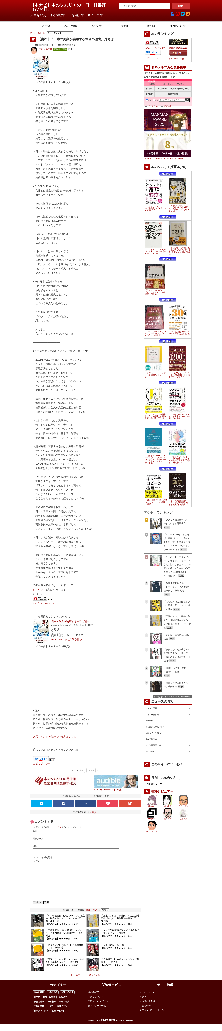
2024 (171, 48)
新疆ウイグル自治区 (154, 733)
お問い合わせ (148, 1008)
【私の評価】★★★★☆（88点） (62, 957)
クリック (38, 589)
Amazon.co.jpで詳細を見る (66, 639)
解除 (155, 100)
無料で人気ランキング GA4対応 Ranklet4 (171, 697)
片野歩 (93, 812)
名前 (35, 831)
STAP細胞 (150, 751)
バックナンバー (154, 106)
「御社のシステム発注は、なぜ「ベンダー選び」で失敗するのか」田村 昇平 (179, 208)
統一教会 (149, 721)
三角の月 (183, 819)
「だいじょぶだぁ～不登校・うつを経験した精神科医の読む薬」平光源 (155, 416)
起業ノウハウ (58, 1018)
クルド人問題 (151, 708)
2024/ (146, 158)
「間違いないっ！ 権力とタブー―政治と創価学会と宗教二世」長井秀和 (65, 967)
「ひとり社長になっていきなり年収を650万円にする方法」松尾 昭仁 (155, 333)
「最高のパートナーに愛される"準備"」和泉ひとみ (155, 375)
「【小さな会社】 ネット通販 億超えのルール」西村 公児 (155, 208)
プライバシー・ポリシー (154, 1017)
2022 (180, 48)
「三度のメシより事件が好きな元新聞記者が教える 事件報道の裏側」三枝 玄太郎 (120, 925)
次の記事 (91, 770)
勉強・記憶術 (49, 1004)
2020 (163, 158)
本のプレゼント (96, 1004)
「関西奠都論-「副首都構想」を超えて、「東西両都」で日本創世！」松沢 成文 (64, 940)
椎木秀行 (167, 819)
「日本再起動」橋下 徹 (112, 952)
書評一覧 (41, 33)
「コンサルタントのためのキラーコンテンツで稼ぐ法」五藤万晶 (155, 251)
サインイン (55, 827)
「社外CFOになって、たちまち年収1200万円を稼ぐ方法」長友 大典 (179, 375)
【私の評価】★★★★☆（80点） (118, 955)
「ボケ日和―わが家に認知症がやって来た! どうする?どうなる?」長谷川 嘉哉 (180, 251)
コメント (37, 861)
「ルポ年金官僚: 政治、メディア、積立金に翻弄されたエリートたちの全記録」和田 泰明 (65, 925)
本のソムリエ (45, 49)
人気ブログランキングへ (43, 603)
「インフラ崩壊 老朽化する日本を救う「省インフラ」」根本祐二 (120, 938)
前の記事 (80, 770)
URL (35, 846)
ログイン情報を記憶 (43, 857)
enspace (151, 819)
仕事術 (37, 1004)
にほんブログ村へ (152, 58)
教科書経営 (93, 999)
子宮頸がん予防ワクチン (156, 727)
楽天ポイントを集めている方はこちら (54, 736)
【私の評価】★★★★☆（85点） (62, 931)
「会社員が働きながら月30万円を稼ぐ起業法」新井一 (179, 334)
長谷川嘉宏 (183, 806)
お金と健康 (39, 999)
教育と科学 (39, 1009)
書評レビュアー (162, 791)
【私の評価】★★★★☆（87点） (118, 972)
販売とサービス (41, 1018)
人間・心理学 (67, 999)
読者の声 (167, 106)
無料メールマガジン (98, 1008)
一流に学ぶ (52, 999)
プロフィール (148, 999)
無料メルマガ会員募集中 (168, 67)
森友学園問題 (151, 739)
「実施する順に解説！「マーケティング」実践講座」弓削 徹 (155, 292)
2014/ (180, 158)
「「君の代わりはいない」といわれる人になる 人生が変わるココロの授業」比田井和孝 (179, 460)
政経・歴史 (64, 1009)
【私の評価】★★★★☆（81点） (118, 931)
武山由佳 (167, 806)
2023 (175, 48)
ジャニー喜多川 (152, 714)
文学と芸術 (39, 1013)
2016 (168, 158)
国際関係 (63, 1004)
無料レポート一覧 (176, 59)
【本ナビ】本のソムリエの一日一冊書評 (70, 5)
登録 (148, 100)
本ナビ (33, 33)
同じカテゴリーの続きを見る (85, 982)
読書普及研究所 (108, 1027)
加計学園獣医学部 (153, 745)
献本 (144, 1004)
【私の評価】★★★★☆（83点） (62, 945)
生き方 (50, 1013)
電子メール (38, 838)
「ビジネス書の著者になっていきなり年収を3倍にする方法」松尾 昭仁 (180, 503)
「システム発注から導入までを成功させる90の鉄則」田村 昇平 (179, 416)
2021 (185, 48)
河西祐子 (152, 806)
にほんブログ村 (42, 763)
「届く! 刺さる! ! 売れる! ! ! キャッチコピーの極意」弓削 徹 (156, 502)
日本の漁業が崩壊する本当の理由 (70, 621)
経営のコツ (62, 1013)
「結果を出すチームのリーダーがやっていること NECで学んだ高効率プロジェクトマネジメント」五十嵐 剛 (155, 459)
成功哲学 (52, 1009)
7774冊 (41, 9)
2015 (174, 158)
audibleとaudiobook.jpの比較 (108, 789)
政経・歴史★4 (93, 917)
